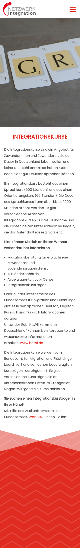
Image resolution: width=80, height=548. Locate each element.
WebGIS (35, 417)
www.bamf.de (31, 342)
